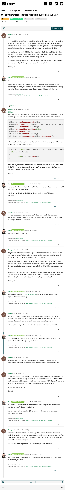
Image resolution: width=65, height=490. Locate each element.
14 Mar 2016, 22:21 (22, 250)
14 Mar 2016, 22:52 (35, 291)
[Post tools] (62, 71)
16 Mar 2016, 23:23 (22, 430)
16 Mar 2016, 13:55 (22, 373)
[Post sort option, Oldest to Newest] (4, 28)
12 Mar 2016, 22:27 (35, 77)
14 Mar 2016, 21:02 (35, 230)
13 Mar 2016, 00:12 (22, 109)
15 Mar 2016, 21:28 (35, 335)
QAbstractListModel (29, 294)
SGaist (9, 77)
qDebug (10, 34)
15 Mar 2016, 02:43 (22, 313)
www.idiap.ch (19, 94)
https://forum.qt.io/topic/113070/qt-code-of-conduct (39, 96)
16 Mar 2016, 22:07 (35, 402)
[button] (3, 487)
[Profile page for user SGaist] (3, 78)
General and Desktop (16, 19)
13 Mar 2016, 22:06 (35, 184)
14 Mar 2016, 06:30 (22, 212)
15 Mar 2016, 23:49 (22, 357)
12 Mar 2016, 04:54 (22, 34)
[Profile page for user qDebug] (3, 35)
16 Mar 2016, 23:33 (35, 454)
